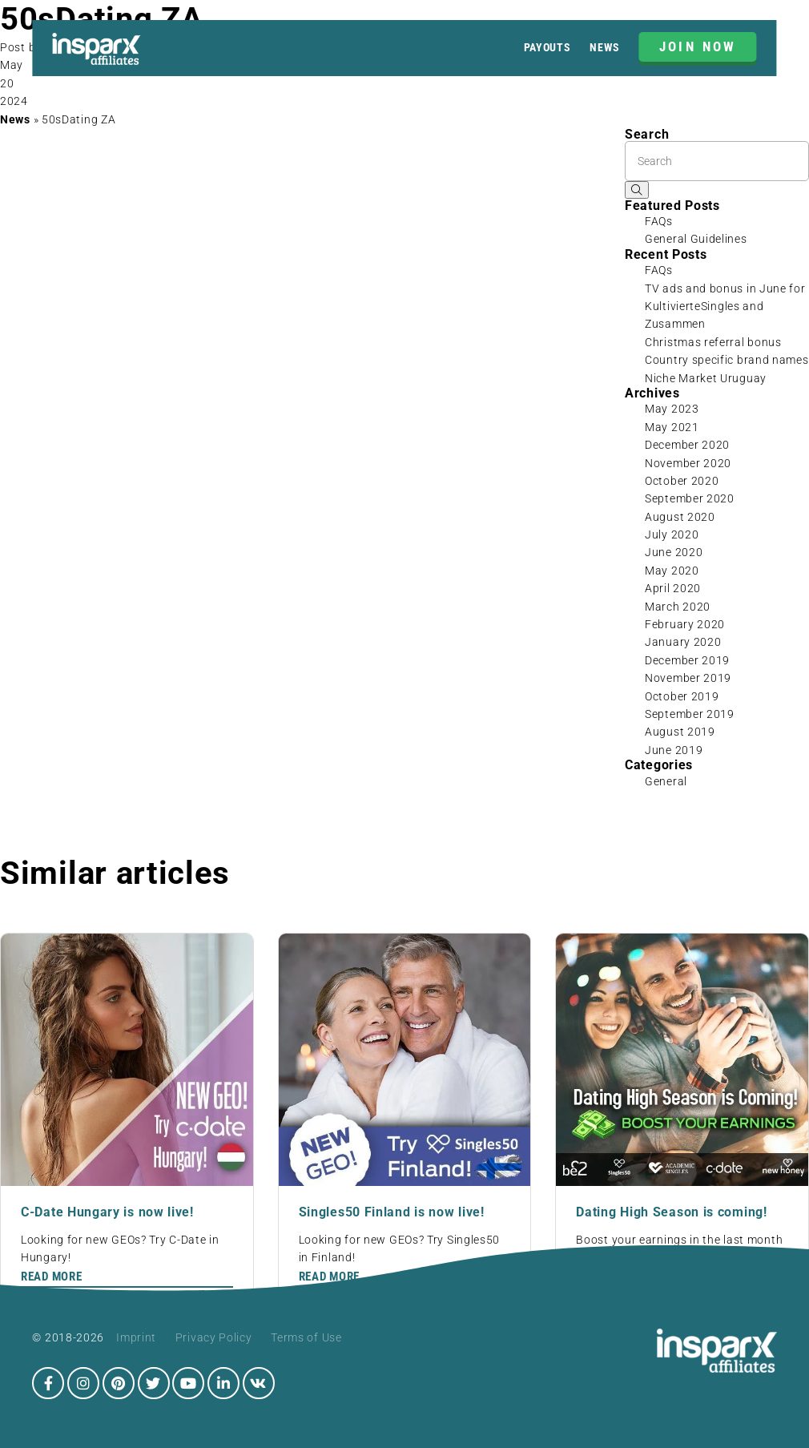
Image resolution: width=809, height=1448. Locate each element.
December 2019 (687, 660)
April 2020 (673, 588)
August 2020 (680, 516)
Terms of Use (306, 1337)
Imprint (136, 1337)
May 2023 (672, 408)
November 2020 (688, 463)
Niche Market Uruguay (706, 378)
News (605, 47)
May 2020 (672, 570)
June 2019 (673, 750)
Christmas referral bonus (713, 342)
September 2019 (690, 714)
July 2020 (671, 534)
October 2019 (681, 696)
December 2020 (687, 444)
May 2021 (672, 427)
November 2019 (688, 678)
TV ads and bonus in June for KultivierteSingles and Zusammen (725, 306)
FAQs (659, 221)
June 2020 (673, 552)
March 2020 (677, 606)
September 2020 (690, 498)
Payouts (547, 47)
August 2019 (680, 731)
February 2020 (685, 624)
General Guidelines (696, 238)
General (666, 781)
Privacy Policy (213, 1337)
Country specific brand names (727, 359)
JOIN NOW (698, 46)
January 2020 (683, 641)
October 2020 (681, 480)
